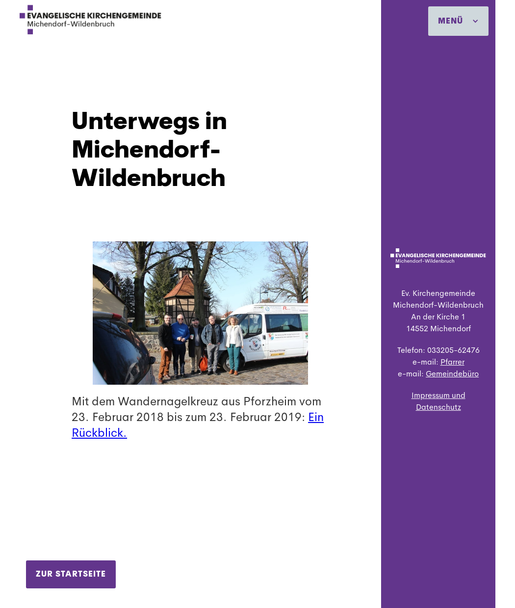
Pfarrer (452, 362)
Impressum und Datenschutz (438, 401)
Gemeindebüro (452, 374)
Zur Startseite (71, 574)
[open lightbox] (200, 305)
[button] (458, 21)
